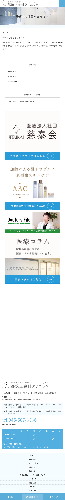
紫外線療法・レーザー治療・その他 (21, 102)
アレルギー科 (13, 81)
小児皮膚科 (12, 76)
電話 (10, 497)
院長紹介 (32, 459)
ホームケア (32, 479)
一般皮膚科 (12, 71)
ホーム (32, 455)
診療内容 (32, 471)
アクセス (54, 497)
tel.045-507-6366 (20, 419)
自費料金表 (32, 483)
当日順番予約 (32, 497)
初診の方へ (32, 467)
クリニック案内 (32, 463)
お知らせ (32, 491)
